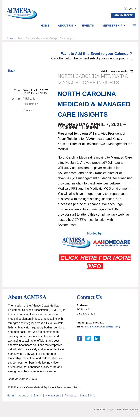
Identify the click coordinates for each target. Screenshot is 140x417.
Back (11, 70)
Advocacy (70, 395)
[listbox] (117, 71)
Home (9, 38)
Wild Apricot (111, 409)
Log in (132, 8)
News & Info (87, 395)
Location (16, 98)
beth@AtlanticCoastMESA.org (102, 326)
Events (37, 395)
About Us (24, 395)
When (17, 90)
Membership (53, 395)
